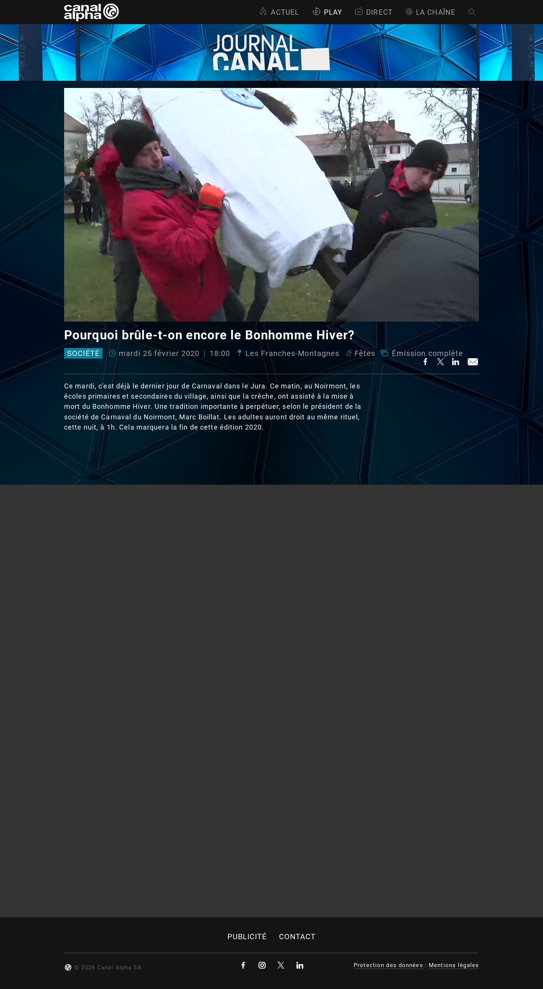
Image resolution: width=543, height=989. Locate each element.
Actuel (279, 12)
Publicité (247, 936)
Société (83, 353)
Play (327, 12)
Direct (374, 12)
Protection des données (388, 965)
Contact (297, 936)
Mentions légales (454, 965)
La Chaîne (430, 12)
